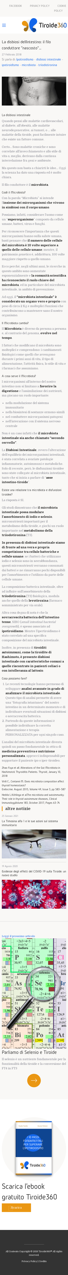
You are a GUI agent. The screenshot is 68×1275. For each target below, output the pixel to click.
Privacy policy (40, 5)
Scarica (16, 1207)
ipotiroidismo (10, 65)
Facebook (15, 5)
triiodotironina (47, 65)
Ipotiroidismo (24, 59)
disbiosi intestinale (48, 59)
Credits (43, 1261)
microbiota (29, 65)
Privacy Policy (29, 1261)
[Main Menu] (4, 25)
